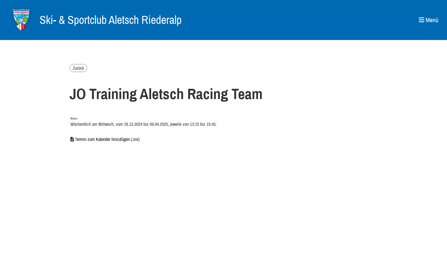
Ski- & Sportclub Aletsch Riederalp (111, 19)
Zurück (78, 68)
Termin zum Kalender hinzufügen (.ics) (107, 139)
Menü (428, 20)
